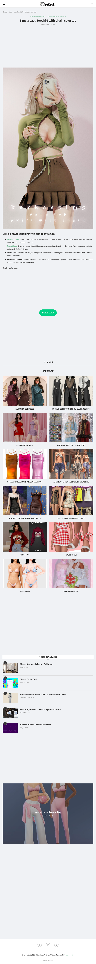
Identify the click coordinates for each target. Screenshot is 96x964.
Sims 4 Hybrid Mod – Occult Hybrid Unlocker (41, 710)
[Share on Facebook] (44, 362)
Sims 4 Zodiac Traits (29, 679)
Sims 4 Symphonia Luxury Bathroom (37, 664)
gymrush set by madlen (48, 812)
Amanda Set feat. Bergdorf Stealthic (71, 482)
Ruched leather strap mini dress (25, 519)
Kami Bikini (25, 592)
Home (5, 12)
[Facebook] (39, 945)
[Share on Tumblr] (52, 362)
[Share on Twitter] (47, 362)
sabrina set (71, 555)
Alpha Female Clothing (36, 17)
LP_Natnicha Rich (24, 446)
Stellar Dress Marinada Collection (24, 482)
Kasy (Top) (24, 555)
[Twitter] (48, 945)
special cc (64, 17)
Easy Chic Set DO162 (25, 409)
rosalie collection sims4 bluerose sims (71, 409)
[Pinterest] (56, 945)
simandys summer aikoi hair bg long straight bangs (44, 695)
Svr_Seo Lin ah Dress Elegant (71, 519)
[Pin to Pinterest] (50, 362)
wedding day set (71, 592)
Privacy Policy (69, 955)
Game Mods (12, 246)
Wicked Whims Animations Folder (36, 725)
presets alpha (53, 17)
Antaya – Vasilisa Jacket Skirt (71, 446)
